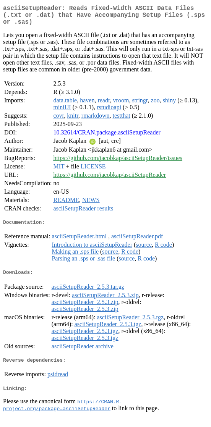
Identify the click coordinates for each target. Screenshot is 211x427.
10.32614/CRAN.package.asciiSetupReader (106, 137)
